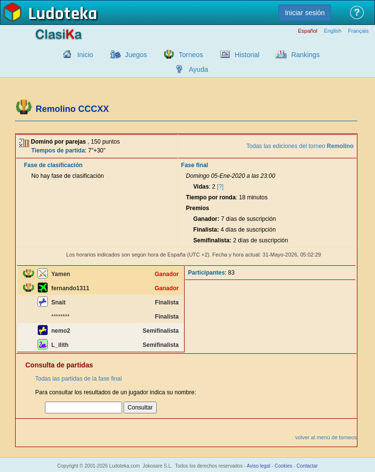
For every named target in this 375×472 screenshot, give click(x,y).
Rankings (305, 55)
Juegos (136, 55)
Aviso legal (258, 466)
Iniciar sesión (305, 13)
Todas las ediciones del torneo (300, 146)
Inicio (85, 55)
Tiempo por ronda (211, 197)
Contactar (306, 466)
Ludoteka (62, 14)
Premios (197, 208)
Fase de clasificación (53, 165)
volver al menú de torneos (326, 437)
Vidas (201, 186)
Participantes (206, 272)
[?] (220, 186)
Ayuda (198, 69)
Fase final (194, 165)
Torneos (191, 55)
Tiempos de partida (58, 150)
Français (358, 31)
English (332, 31)
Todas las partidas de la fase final (78, 378)
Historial (247, 55)
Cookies (283, 466)
